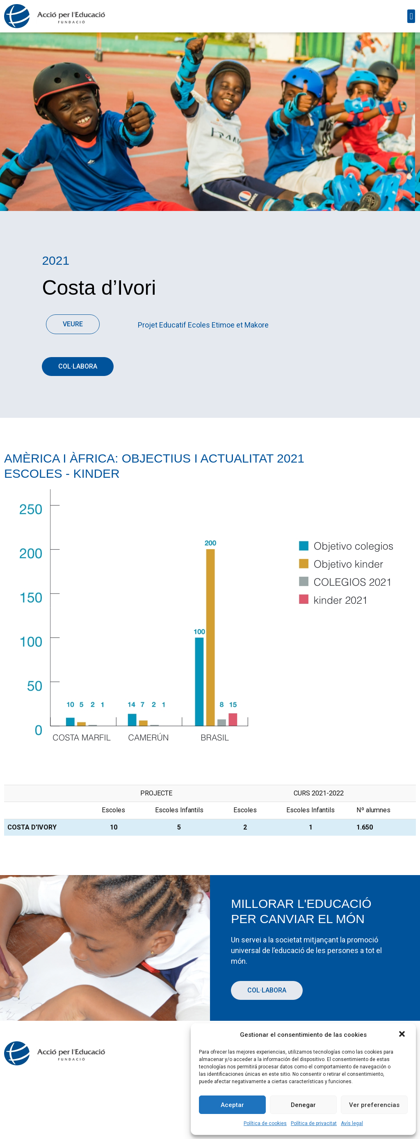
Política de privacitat (314, 1123)
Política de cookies (265, 1123)
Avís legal (352, 1123)
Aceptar (232, 1105)
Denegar (303, 1105)
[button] (403, 1035)
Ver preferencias (374, 1105)
